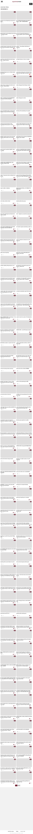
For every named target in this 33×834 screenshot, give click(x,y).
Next (19, 785)
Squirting (16, 1)
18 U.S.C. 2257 (22, 831)
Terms (17, 831)
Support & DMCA (11, 831)
